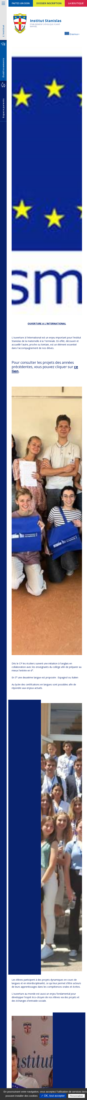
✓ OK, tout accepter (53, 1095)
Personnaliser (76, 1096)
